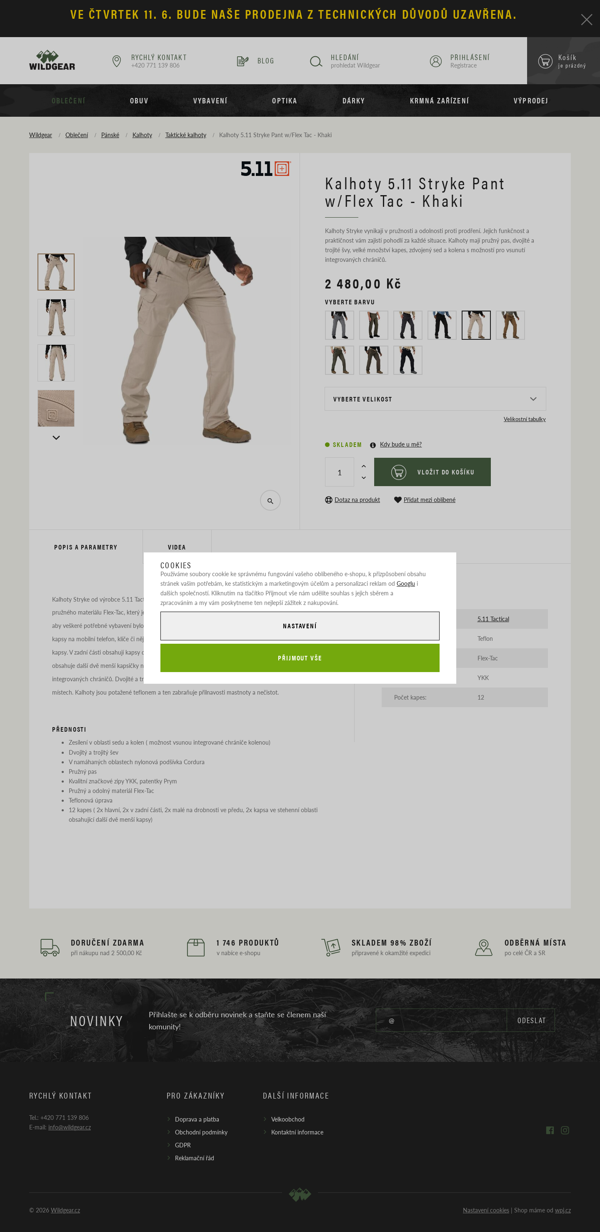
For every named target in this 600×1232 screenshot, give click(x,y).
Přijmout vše (300, 657)
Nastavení (300, 625)
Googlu (406, 583)
